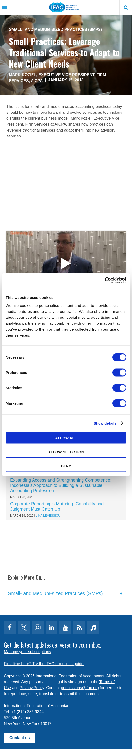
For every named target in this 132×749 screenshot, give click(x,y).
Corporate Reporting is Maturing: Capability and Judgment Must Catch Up (57, 506)
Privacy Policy (32, 688)
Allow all (66, 438)
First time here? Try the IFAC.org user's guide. (44, 664)
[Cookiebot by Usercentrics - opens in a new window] (104, 280)
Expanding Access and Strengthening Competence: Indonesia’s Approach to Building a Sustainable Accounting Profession (60, 485)
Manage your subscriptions (27, 652)
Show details (105, 423)
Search (126, 7)
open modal (66, 263)
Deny (66, 466)
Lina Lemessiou (48, 515)
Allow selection (66, 452)
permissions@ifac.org (80, 688)
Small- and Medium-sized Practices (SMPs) (55, 29)
